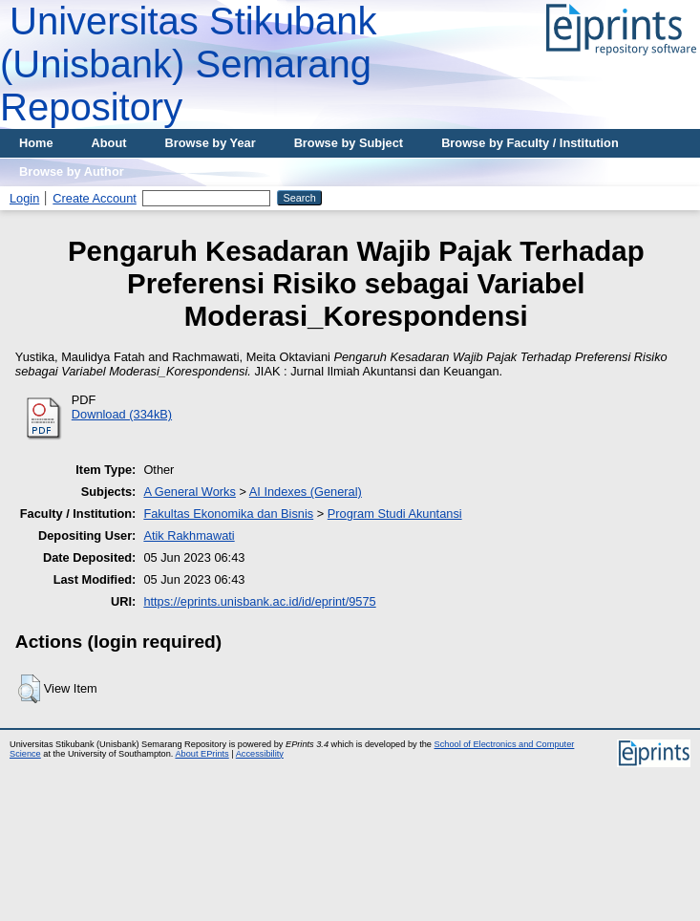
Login (24, 198)
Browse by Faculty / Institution (530, 143)
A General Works (189, 491)
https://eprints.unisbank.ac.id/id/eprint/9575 (259, 601)
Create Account (95, 198)
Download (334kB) (122, 414)
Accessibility (260, 754)
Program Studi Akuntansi (395, 513)
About (109, 143)
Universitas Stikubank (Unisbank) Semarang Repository (188, 64)
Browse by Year (210, 143)
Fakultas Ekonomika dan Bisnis (228, 513)
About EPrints (201, 754)
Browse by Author (71, 171)
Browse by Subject (349, 143)
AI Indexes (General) (305, 491)
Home (36, 143)
